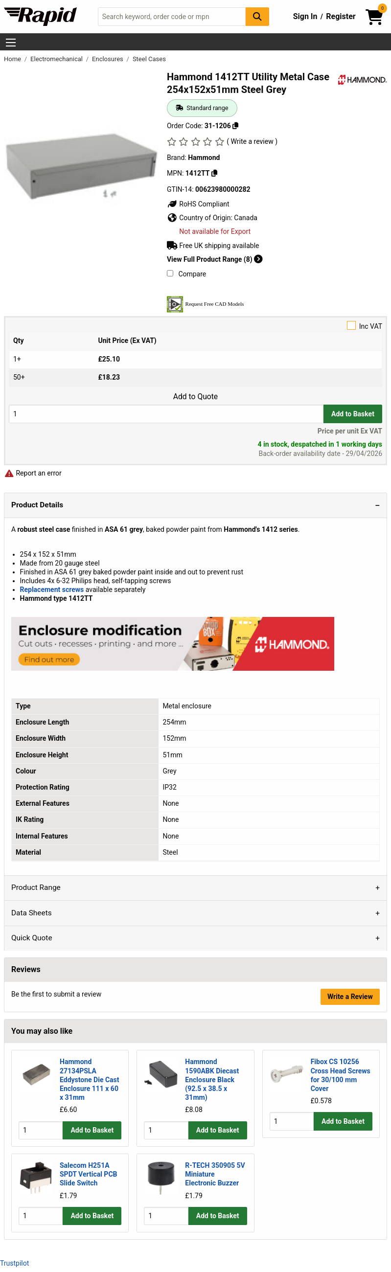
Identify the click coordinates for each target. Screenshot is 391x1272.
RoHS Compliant (198, 204)
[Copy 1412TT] (214, 173)
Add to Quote (195, 397)
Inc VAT (195, 325)
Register (340, 16)
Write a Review (350, 996)
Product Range (36, 887)
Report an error (33, 473)
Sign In (305, 16)
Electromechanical (57, 59)
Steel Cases (149, 59)
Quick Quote (31, 937)
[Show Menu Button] (11, 42)
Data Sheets (31, 913)
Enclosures (108, 59)
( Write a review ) (252, 141)
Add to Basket (352, 414)
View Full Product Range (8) (215, 259)
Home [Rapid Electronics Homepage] (13, 59)
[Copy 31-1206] (235, 125)
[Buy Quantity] (166, 414)
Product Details (37, 504)
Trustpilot (14, 1263)
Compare (186, 274)
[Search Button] (257, 16)
